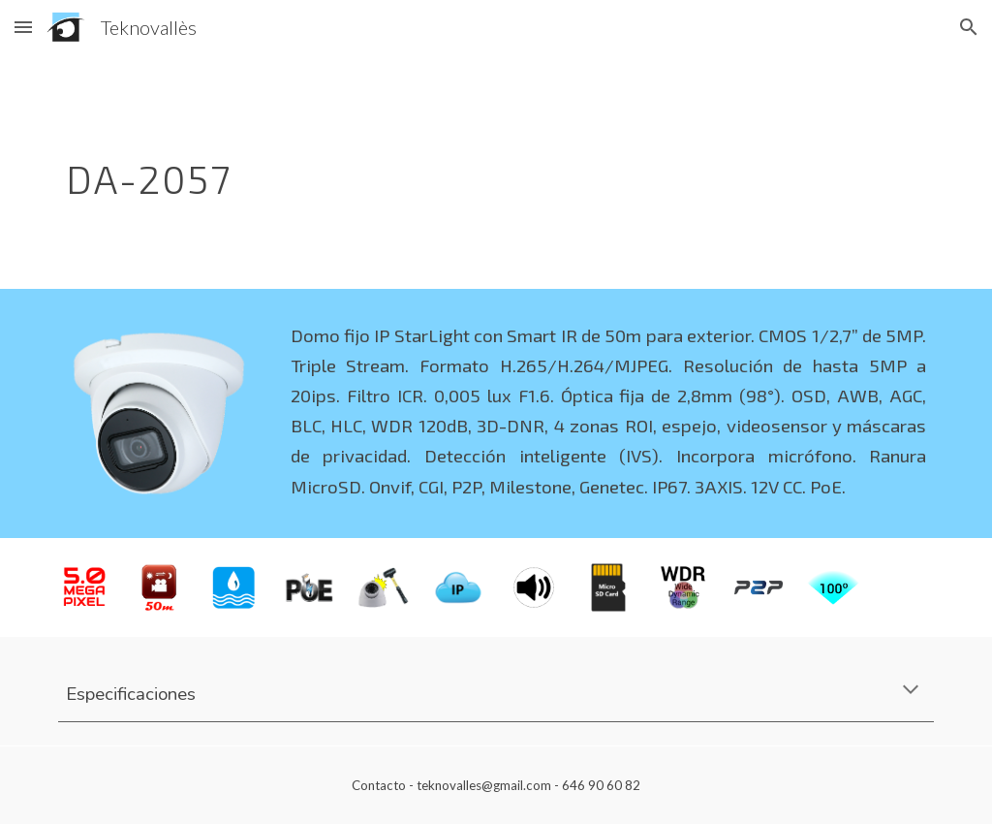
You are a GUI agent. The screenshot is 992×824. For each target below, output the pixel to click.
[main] (421, 171)
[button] (23, 26)
